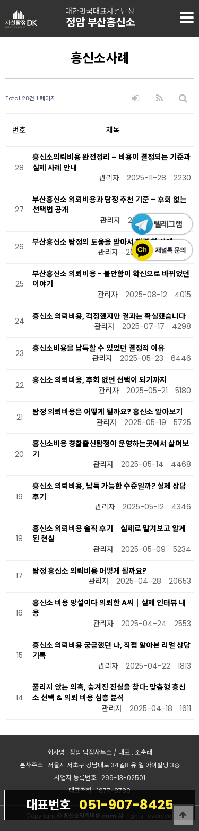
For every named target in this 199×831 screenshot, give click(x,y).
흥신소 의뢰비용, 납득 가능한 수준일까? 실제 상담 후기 (109, 491)
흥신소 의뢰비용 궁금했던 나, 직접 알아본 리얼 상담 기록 (111, 650)
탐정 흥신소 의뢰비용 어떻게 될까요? (89, 571)
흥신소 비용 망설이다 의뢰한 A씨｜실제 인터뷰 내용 (109, 608)
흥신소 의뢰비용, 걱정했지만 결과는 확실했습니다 (109, 316)
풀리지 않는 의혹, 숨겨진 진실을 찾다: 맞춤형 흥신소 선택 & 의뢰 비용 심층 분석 (109, 692)
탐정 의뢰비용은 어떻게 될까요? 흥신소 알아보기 (107, 411)
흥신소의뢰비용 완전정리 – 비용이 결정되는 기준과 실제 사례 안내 (111, 162)
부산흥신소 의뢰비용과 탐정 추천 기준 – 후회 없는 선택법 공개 (109, 204)
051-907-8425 (100, 804)
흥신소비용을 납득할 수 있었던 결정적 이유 (98, 348)
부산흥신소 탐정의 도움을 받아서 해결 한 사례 (102, 242)
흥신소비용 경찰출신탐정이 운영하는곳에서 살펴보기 (110, 449)
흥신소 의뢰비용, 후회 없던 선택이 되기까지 (99, 380)
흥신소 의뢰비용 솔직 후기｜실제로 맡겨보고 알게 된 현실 (109, 533)
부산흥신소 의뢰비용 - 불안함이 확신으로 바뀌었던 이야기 (110, 279)
